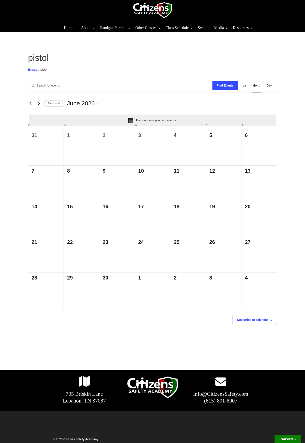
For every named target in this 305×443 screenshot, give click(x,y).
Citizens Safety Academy (152, 10)
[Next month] (38, 103)
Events (32, 69)
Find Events (225, 85)
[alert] (152, 120)
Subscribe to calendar (252, 319)
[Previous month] (30, 103)
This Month (54, 103)
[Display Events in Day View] (269, 85)
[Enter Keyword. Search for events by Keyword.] (120, 85)
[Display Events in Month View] (256, 85)
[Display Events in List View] (245, 85)
